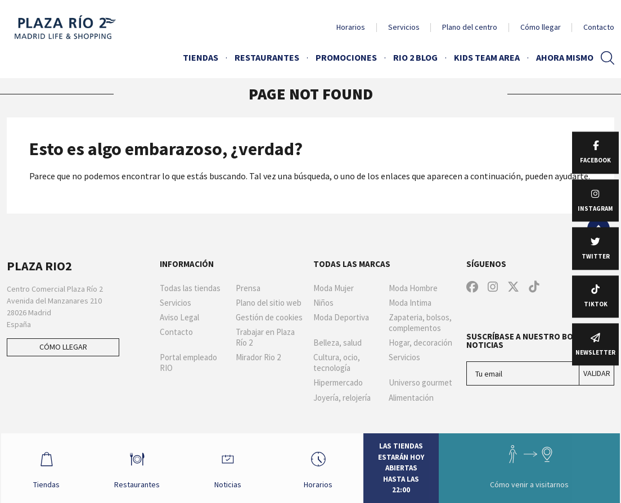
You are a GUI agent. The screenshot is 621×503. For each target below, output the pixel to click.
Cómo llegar (540, 27)
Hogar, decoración (420, 343)
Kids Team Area (487, 57)
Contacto (598, 27)
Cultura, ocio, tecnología (336, 362)
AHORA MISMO (564, 57)
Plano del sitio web (269, 303)
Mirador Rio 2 (258, 357)
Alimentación (411, 398)
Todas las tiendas (190, 288)
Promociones (346, 57)
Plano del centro (469, 27)
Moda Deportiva (341, 317)
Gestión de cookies (269, 317)
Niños (323, 303)
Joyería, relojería (342, 398)
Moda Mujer (333, 288)
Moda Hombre (413, 288)
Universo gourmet (420, 383)
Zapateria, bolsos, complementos (420, 322)
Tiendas (200, 57)
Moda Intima (410, 303)
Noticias (228, 467)
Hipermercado (338, 383)
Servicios (404, 27)
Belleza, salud (337, 343)
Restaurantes (267, 57)
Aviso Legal (179, 317)
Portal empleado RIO (188, 362)
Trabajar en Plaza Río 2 (265, 337)
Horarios (350, 27)
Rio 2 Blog (415, 57)
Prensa (248, 288)
